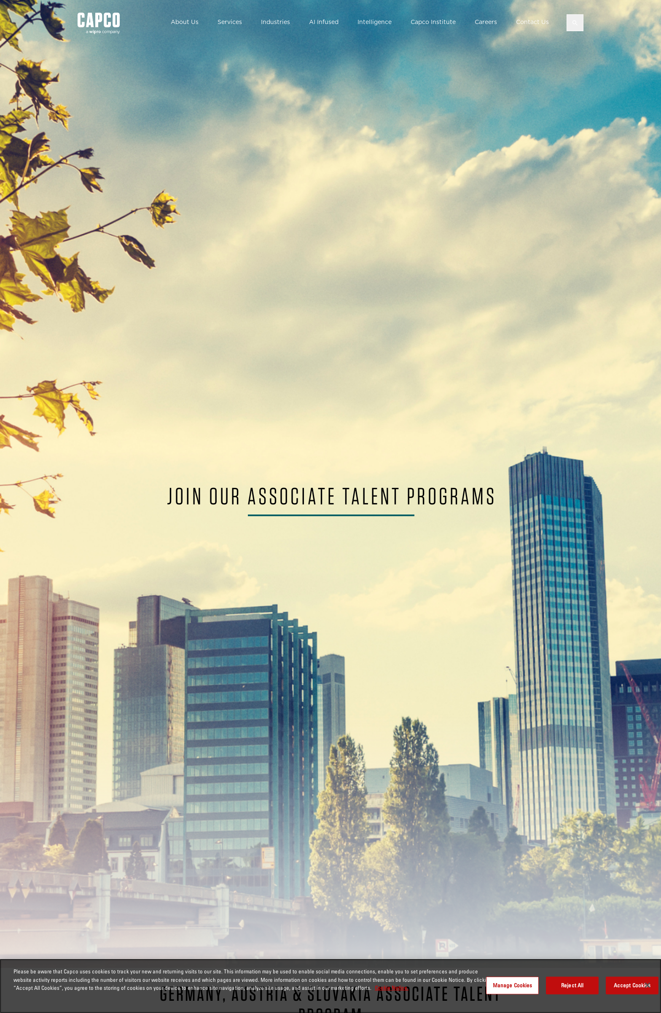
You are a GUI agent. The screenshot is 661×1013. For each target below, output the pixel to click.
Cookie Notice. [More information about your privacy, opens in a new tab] (391, 987)
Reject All (572, 985)
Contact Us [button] (532, 22)
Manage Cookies (512, 985)
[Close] (647, 985)
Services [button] (230, 22)
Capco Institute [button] (433, 22)
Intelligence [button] (374, 22)
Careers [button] (486, 22)
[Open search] (575, 22)
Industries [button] (275, 22)
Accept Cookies (632, 985)
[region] (330, 986)
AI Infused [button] (324, 22)
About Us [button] (185, 22)
